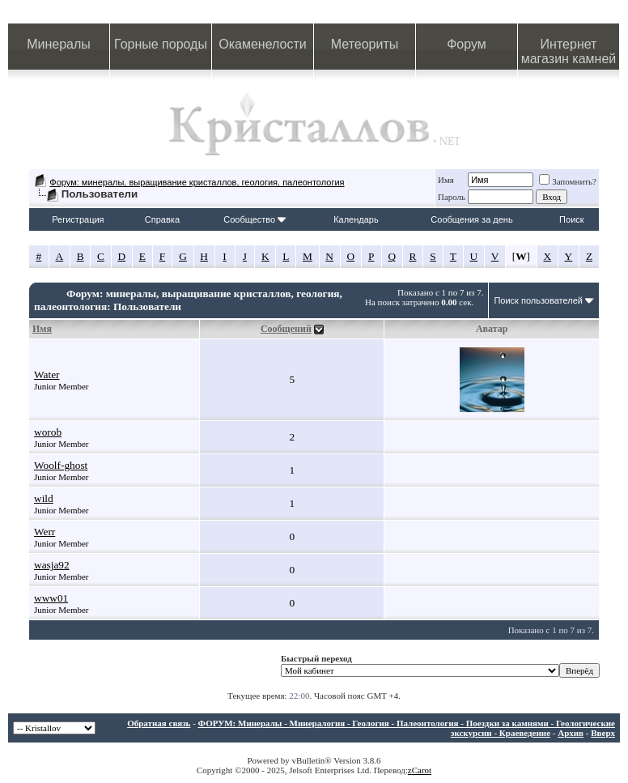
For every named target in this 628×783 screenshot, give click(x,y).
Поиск (571, 219)
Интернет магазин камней (569, 51)
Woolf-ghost (60, 465)
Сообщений (286, 328)
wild (43, 498)
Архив (570, 733)
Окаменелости (262, 44)
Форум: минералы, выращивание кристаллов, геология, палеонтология (196, 182)
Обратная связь (158, 723)
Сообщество (254, 219)
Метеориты (364, 44)
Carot (421, 770)
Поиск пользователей (538, 300)
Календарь (356, 219)
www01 (51, 598)
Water (47, 374)
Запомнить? (567, 181)
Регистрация (78, 219)
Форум (466, 44)
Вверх (603, 733)
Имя (446, 180)
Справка (162, 219)
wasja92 (52, 565)
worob (48, 432)
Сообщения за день (471, 219)
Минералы (59, 44)
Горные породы (160, 44)
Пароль (451, 197)
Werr (44, 532)
